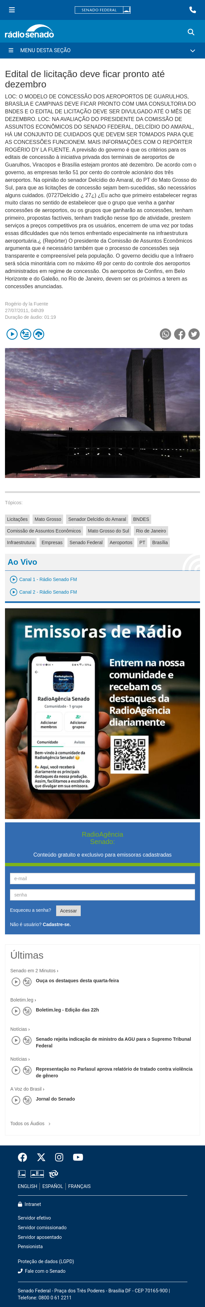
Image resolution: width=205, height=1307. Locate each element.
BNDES (141, 519)
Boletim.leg (21, 1000)
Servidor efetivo (34, 1218)
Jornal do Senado (55, 1099)
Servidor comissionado (42, 1228)
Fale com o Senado (42, 1271)
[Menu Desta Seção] (102, 51)
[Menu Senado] (12, 10)
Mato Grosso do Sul (108, 531)
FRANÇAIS (79, 1186)
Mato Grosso (48, 519)
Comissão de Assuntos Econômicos (44, 531)
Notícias (18, 1029)
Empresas (52, 542)
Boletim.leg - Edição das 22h (67, 1009)
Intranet (29, 1204)
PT (142, 542)
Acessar (68, 910)
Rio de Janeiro (151, 531)
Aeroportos (121, 542)
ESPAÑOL (53, 1186)
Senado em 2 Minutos (32, 970)
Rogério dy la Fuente (26, 303)
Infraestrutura (21, 542)
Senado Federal (86, 542)
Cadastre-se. (57, 924)
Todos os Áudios (31, 1121)
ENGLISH (28, 1186)
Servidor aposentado (40, 1237)
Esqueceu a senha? (30, 910)
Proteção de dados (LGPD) (46, 1261)
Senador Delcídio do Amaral (97, 519)
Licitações (17, 519)
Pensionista (30, 1246)
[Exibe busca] (191, 32)
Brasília (160, 542)
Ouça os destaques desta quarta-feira (77, 980)
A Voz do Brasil (26, 1089)
